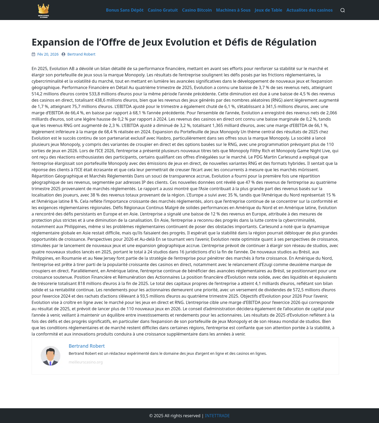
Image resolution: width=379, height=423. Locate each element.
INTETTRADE (217, 416)
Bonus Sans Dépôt (125, 10)
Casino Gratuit (163, 10)
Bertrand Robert (81, 54)
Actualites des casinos (310, 10)
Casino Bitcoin (197, 10)
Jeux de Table (268, 10)
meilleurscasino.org (86, 362)
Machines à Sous (233, 10)
